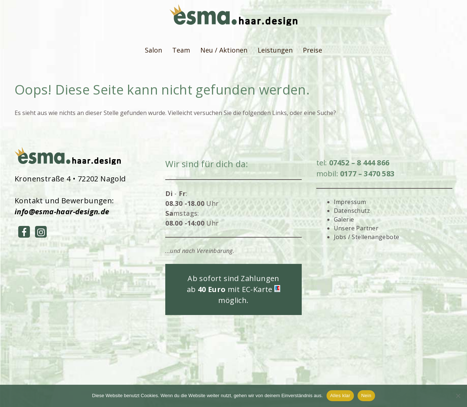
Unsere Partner (356, 228)
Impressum (350, 202)
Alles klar (340, 395)
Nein (366, 395)
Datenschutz (352, 211)
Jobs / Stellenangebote (367, 237)
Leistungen (275, 50)
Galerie (344, 219)
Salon (153, 50)
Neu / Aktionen (223, 50)
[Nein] (458, 395)
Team (181, 50)
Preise (312, 50)
